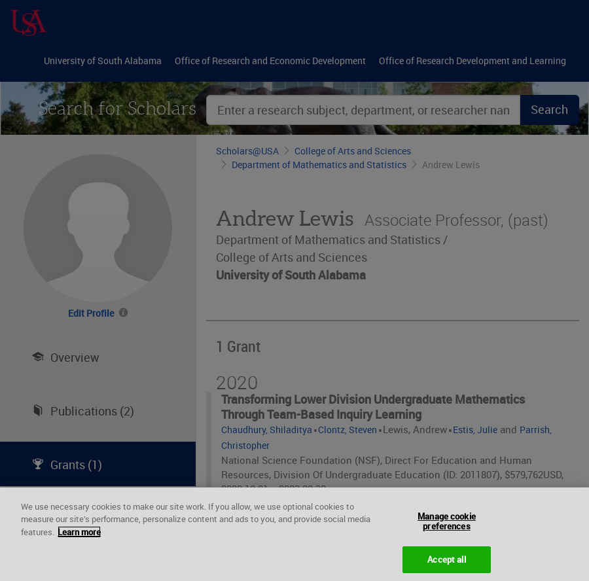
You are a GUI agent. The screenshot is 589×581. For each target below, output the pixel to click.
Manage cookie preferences (447, 526)
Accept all (446, 564)
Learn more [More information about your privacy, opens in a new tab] (79, 536)
